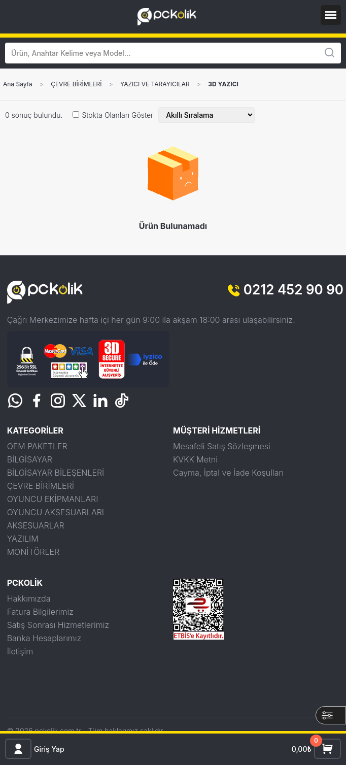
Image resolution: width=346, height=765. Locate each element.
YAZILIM (23, 539)
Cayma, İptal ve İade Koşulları (228, 473)
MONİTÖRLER (33, 552)
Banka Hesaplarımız (44, 638)
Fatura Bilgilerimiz (40, 612)
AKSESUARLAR (35, 525)
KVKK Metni (195, 459)
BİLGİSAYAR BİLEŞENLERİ (56, 473)
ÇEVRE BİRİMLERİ (76, 84)
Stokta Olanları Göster (117, 115)
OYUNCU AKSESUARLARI (55, 512)
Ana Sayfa (17, 84)
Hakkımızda (29, 598)
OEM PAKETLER (37, 446)
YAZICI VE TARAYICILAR (155, 84)
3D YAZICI (223, 84)
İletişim (20, 651)
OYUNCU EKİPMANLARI (52, 499)
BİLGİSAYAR (29, 459)
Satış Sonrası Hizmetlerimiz (58, 625)
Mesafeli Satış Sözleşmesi (221, 446)
